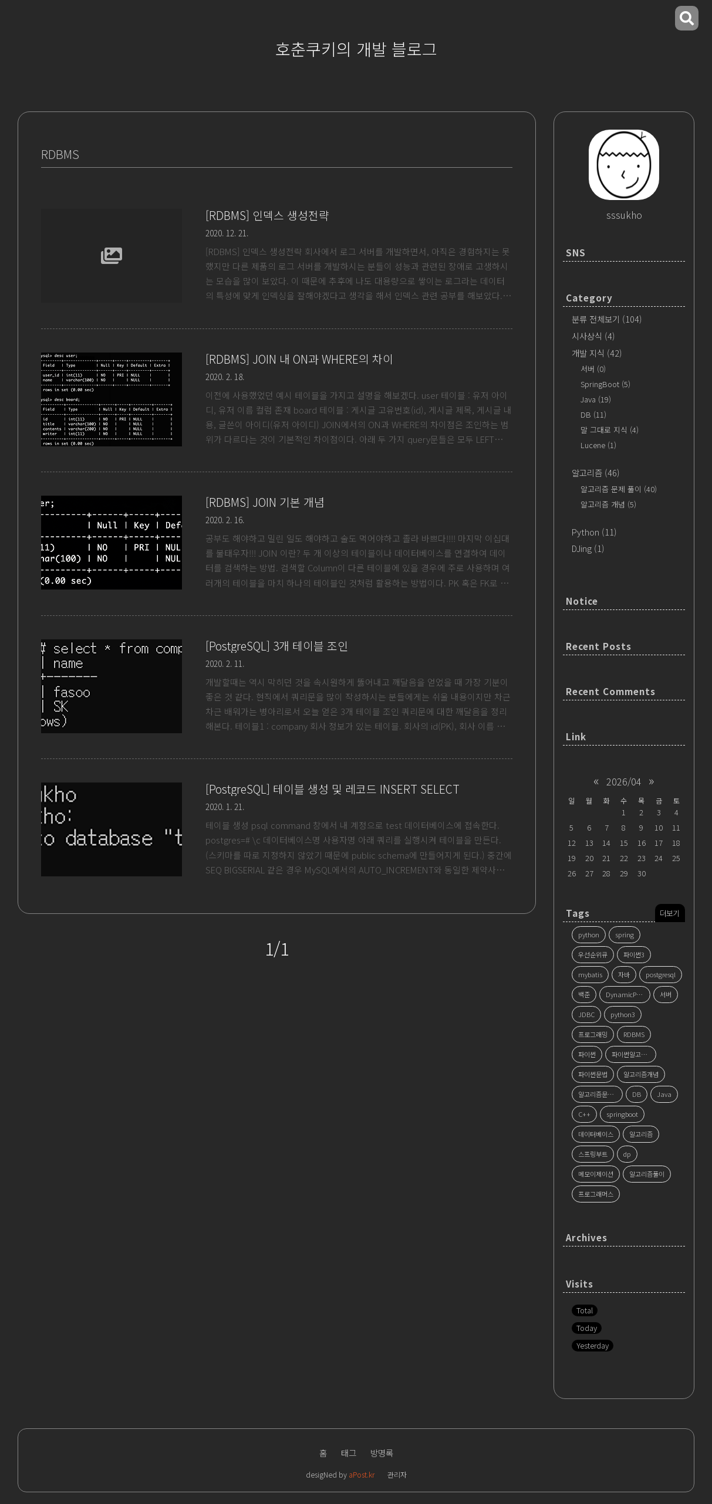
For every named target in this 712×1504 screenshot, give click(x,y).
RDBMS (633, 1034)
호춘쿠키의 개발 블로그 (356, 48)
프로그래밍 (593, 1034)
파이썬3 (633, 954)
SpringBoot (605, 383)
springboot (622, 1114)
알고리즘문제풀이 (600, 1094)
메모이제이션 (595, 1173)
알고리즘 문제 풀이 (619, 488)
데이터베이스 (595, 1134)
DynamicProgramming (628, 994)
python (588, 934)
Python (594, 532)
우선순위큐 (593, 954)
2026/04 (624, 781)
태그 (348, 1453)
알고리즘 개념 (608, 504)
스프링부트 (593, 1154)
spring (624, 934)
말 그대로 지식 (610, 429)
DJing (588, 548)
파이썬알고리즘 (632, 1054)
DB (593, 414)
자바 (624, 974)
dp (627, 1154)
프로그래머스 (595, 1193)
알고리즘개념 (641, 1074)
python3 (622, 1014)
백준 (584, 994)
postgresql (661, 974)
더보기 (669, 913)
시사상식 (593, 336)
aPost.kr (361, 1474)
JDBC (586, 1014)
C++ (584, 1114)
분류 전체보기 (607, 319)
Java (596, 399)
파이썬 (587, 1054)
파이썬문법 (593, 1074)
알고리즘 (596, 472)
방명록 (381, 1453)
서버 (593, 368)
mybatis (590, 974)
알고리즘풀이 (646, 1173)
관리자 (397, 1474)
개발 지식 (597, 353)
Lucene (598, 444)
